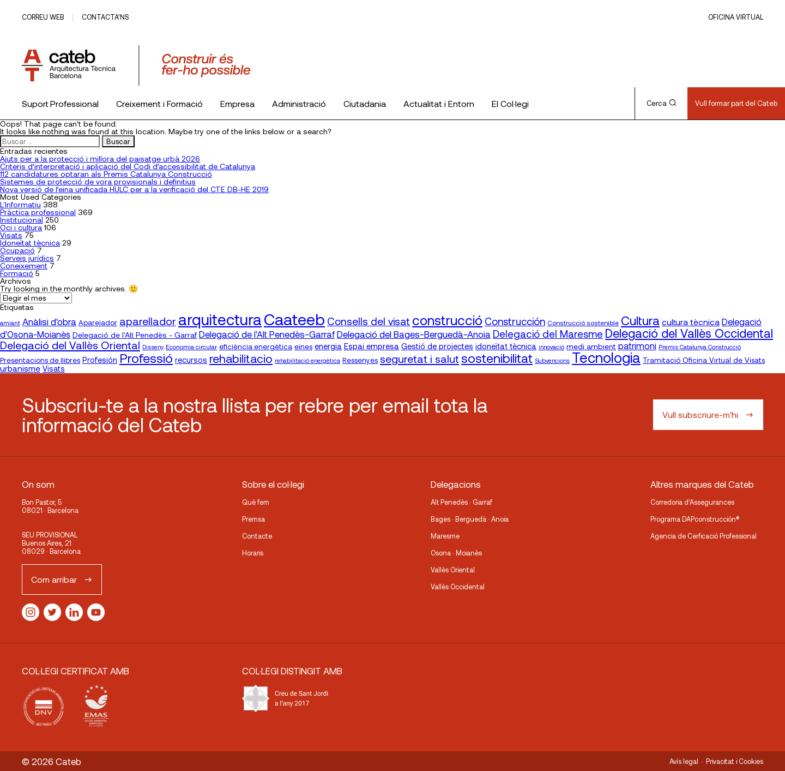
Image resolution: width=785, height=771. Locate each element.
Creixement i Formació (159, 103)
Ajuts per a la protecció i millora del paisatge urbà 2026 (100, 158)
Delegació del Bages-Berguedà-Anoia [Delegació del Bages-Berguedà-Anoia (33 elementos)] (414, 333)
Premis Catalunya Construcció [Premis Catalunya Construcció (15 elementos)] (700, 346)
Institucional (21, 219)
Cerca (661, 103)
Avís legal (683, 761)
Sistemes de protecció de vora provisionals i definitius (98, 181)
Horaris (252, 553)
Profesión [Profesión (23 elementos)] (99, 359)
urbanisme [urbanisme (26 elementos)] (20, 368)
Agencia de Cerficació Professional (703, 536)
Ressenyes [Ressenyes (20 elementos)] (360, 360)
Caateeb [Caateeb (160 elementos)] (294, 318)
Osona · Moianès (456, 553)
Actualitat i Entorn (438, 103)
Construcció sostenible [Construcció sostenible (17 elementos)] (583, 322)
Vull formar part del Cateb (736, 103)
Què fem (255, 502)
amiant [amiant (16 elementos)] (10, 322)
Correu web (43, 17)
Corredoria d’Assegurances (692, 502)
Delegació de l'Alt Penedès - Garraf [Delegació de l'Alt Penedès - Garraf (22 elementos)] (135, 334)
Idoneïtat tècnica (30, 242)
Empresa (237, 103)
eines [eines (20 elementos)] (303, 346)
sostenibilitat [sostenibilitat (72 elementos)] (497, 358)
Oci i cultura (21, 227)
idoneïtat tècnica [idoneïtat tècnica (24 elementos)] (505, 346)
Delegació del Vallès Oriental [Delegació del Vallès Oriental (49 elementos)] (70, 344)
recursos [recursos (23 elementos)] (191, 359)
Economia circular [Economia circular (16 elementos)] (191, 346)
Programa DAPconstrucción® (695, 519)
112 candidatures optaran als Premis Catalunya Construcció (106, 173)
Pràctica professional (38, 212)
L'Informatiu (20, 204)
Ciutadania (364, 103)
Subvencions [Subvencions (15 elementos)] (552, 360)
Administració (299, 103)
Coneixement (23, 265)
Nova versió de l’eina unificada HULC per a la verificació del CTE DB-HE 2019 (134, 189)
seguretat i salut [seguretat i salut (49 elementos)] (419, 358)
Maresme (445, 536)
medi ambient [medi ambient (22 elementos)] (591, 346)
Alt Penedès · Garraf (461, 502)
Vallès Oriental (453, 569)
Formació (16, 273)
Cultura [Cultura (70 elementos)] (640, 320)
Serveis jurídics (27, 257)
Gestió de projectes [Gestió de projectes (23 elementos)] (437, 346)
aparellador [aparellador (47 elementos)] (147, 320)
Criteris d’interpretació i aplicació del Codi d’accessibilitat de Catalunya (127, 166)
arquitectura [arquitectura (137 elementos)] (220, 319)
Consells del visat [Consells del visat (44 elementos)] (368, 321)
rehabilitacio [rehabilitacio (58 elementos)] (241, 358)
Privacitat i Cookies (734, 761)
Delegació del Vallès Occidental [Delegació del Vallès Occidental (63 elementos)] (689, 333)
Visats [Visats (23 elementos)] (54, 368)
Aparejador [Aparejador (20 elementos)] (97, 322)
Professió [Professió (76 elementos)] (146, 358)
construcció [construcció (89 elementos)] (447, 320)
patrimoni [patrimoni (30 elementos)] (637, 345)
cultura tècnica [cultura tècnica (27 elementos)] (691, 321)
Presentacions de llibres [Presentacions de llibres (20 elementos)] (40, 360)
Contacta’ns (105, 17)
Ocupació (17, 250)
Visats (11, 235)
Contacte (257, 536)
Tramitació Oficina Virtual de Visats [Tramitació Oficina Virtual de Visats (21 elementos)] (704, 359)
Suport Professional (60, 103)
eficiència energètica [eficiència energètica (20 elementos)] (255, 346)
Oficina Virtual (735, 17)
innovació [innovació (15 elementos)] (551, 346)
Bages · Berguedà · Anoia (470, 519)
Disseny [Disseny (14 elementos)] (153, 346)
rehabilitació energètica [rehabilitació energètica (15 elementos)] (307, 360)
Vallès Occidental (458, 586)
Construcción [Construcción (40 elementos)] (515, 321)
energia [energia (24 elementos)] (328, 346)
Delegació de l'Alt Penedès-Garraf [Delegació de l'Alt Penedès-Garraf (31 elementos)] (267, 333)
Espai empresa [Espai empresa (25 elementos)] (371, 346)
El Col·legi (510, 103)
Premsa (253, 519)
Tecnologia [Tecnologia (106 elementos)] (606, 357)
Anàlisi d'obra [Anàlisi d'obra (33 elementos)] (49, 321)
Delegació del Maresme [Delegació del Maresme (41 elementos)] (548, 333)
